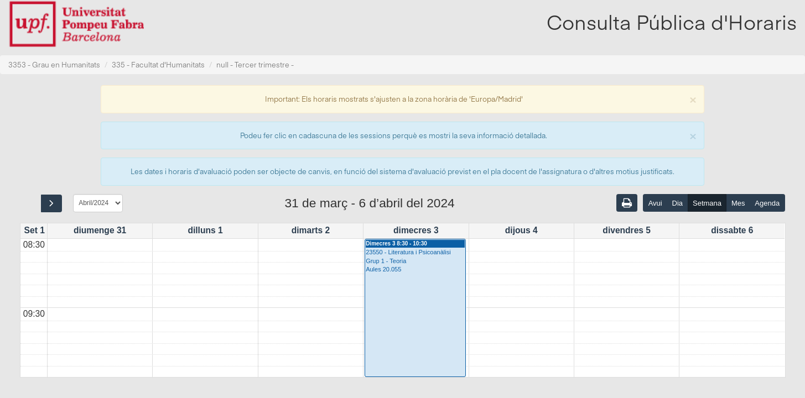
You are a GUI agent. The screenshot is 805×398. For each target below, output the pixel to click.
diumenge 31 (100, 230)
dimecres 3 (416, 230)
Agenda (767, 203)
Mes (738, 203)
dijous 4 (521, 230)
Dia (677, 203)
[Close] (692, 98)
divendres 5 (627, 230)
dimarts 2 (311, 230)
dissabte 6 (732, 230)
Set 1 (34, 230)
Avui (655, 203)
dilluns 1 (205, 230)
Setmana (707, 203)
